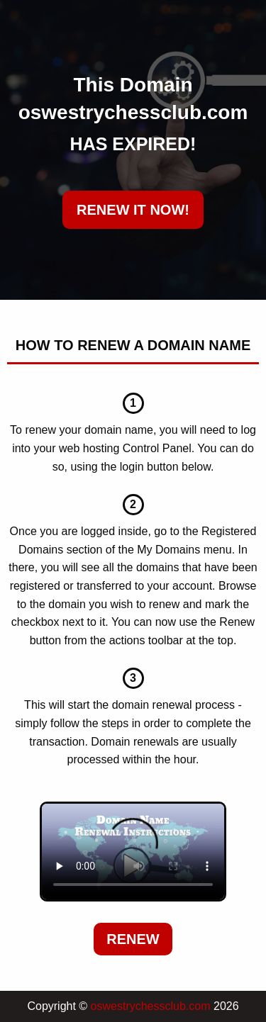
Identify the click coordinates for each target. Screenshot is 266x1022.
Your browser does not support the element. (133, 852)
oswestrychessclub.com (151, 1006)
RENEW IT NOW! (133, 210)
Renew (132, 939)
